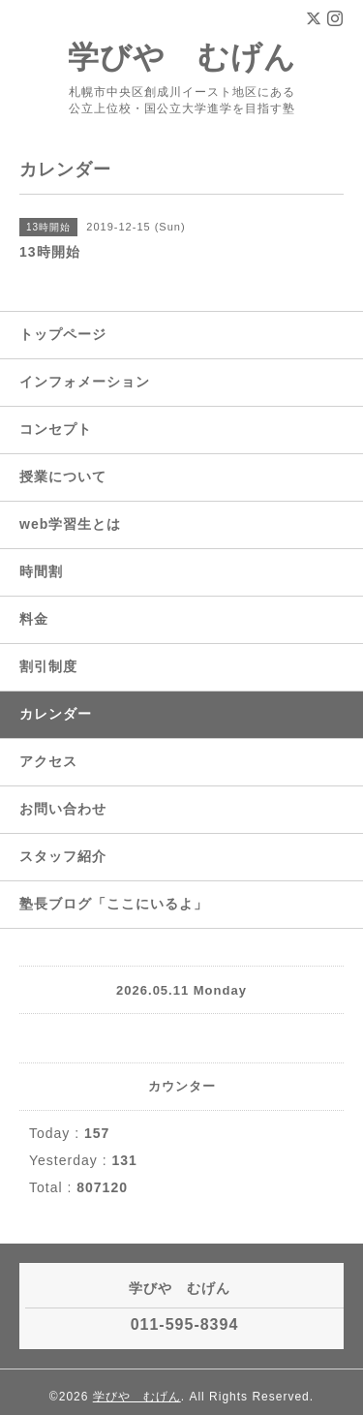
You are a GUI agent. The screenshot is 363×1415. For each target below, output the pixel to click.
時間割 (41, 571)
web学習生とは (70, 524)
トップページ (62, 334)
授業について (62, 476)
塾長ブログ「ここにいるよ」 (113, 903)
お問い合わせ (62, 808)
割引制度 (48, 666)
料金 (33, 619)
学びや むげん (182, 57)
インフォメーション (84, 381)
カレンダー (55, 714)
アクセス (48, 761)
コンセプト (55, 429)
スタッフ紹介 (62, 856)
